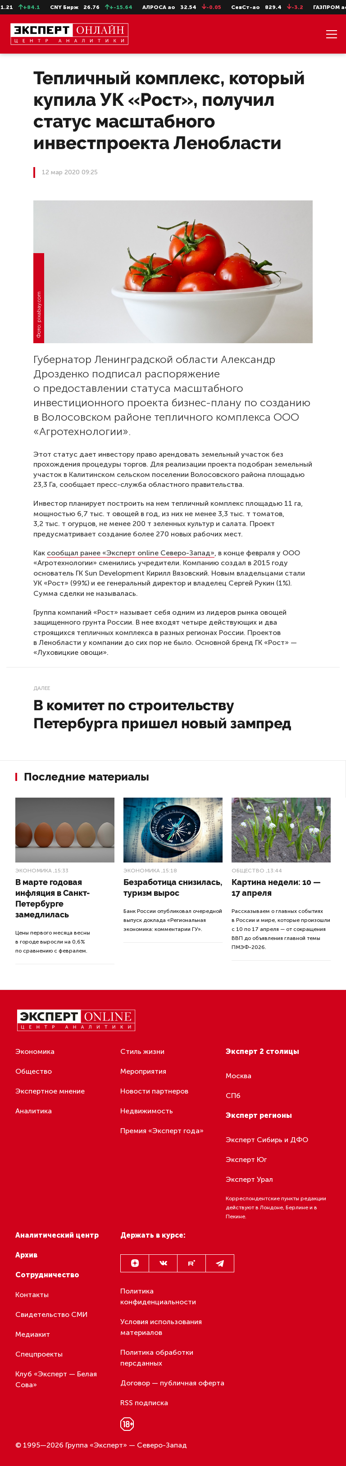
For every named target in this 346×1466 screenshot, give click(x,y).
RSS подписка (144, 1402)
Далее (41, 688)
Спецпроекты (39, 1354)
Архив (26, 1255)
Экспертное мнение (50, 1091)
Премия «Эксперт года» (162, 1130)
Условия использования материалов (161, 1327)
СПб (233, 1095)
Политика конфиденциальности (158, 1296)
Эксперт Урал (249, 1179)
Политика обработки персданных (156, 1357)
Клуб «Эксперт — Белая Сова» (56, 1379)
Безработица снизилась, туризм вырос (172, 887)
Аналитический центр (57, 1235)
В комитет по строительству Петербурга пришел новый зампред (162, 714)
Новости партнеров (154, 1091)
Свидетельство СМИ (51, 1314)
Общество (248, 870)
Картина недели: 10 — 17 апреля (276, 887)
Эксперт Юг (246, 1159)
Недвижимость (146, 1111)
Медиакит (32, 1334)
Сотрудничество (47, 1275)
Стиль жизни (142, 1051)
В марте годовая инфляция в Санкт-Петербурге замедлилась (52, 898)
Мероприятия (143, 1071)
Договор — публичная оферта (172, 1383)
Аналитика (33, 1111)
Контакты (32, 1294)
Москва (238, 1075)
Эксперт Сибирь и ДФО (267, 1139)
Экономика (33, 870)
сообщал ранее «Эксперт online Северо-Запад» (130, 553)
